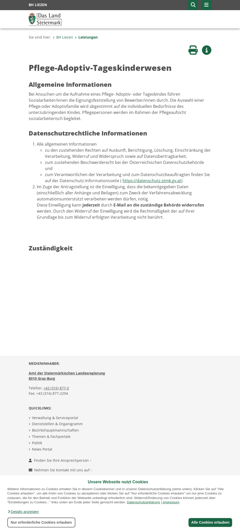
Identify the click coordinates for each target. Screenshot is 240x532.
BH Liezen (63, 37)
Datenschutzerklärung (143, 502)
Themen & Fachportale (51, 436)
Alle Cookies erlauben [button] (210, 522)
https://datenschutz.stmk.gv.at (152, 180)
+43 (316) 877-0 (56, 388)
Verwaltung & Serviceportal (55, 417)
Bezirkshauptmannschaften (55, 430)
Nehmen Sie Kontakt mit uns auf (60, 470)
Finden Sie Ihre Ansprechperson (60, 460)
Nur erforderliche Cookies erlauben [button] (41, 522)
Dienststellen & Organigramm (57, 423)
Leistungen (86, 37)
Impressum (171, 502)
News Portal (42, 449)
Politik (37, 442)
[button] (23, 512)
